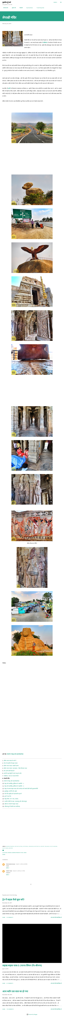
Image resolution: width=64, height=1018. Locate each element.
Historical (25, 846)
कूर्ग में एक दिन (8, 796)
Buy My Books (29, 7)
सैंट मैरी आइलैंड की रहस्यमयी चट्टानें (13, 793)
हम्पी (9, 88)
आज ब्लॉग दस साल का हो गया (15, 991)
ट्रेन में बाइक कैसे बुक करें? (13, 899)
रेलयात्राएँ (20, 7)
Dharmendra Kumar (10, 864)
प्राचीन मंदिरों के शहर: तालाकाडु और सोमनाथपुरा (16, 801)
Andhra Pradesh (10, 846)
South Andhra (53, 846)
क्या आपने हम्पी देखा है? (9, 770)
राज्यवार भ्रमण (4, 7)
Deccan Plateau (19, 846)
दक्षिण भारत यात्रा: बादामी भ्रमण (11, 765)
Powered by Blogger (32, 1014)
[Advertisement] (32, 158)
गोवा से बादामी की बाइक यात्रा (10, 763)
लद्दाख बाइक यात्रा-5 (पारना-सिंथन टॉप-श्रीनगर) (22, 965)
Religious (47, 846)
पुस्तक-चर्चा (13, 7)
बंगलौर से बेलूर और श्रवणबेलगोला (15, 754)
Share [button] (3, 854)
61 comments (10, 983)
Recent (42, 846)
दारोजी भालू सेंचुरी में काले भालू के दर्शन (13, 773)
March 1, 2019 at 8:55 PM (21, 864)
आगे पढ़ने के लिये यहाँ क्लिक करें (56, 917)
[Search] (55, 2)
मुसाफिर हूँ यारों (6, 2)
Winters (11, 848)
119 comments (10, 1009)
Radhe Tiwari (9, 870)
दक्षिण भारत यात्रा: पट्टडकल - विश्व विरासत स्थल (15, 768)
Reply (7, 868)
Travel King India (39, 7)
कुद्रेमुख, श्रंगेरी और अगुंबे (11, 791)
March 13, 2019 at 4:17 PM (19, 870)
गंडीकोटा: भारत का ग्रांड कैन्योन (11, 776)
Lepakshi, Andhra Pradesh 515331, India (17, 852)
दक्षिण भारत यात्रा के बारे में (10, 760)
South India (5, 848)
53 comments (10, 917)
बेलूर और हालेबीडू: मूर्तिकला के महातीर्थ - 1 (14, 783)
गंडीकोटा (45, 42)
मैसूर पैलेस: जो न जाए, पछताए (11, 798)
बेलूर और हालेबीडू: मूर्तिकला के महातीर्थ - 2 (14, 786)
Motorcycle (37, 846)
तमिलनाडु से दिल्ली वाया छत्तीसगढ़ (12, 806)
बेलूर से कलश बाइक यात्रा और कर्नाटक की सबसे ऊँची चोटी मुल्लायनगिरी (21, 788)
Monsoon (31, 846)
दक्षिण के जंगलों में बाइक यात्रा (11, 804)
